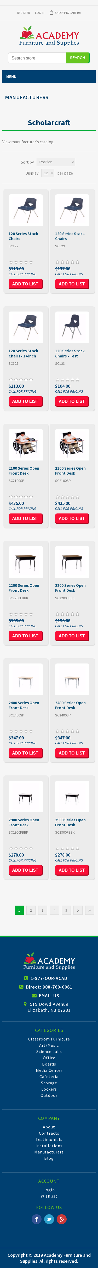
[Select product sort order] (56, 162)
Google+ (62, 1219)
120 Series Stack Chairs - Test (70, 353)
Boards (49, 1064)
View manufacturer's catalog (28, 141)
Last (89, 910)
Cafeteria (49, 1076)
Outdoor (49, 1095)
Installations (49, 1145)
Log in (39, 13)
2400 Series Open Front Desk (24, 705)
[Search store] (37, 57)
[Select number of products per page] (47, 173)
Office (49, 1057)
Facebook (37, 1219)
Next (78, 910)
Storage (49, 1082)
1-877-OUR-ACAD (49, 978)
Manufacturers (49, 1152)
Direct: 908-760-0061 (49, 987)
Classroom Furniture (49, 1039)
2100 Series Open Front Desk (24, 471)
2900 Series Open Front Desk (24, 822)
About (49, 1127)
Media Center (49, 1070)
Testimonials (49, 1139)
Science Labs (49, 1051)
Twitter (49, 1219)
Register (23, 13)
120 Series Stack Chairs (23, 236)
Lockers (49, 1089)
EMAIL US (49, 995)
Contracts (49, 1133)
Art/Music (49, 1045)
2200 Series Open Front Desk (24, 588)
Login (49, 1189)
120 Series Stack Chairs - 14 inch (23, 353)
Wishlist (49, 1196)
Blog (49, 1158)
